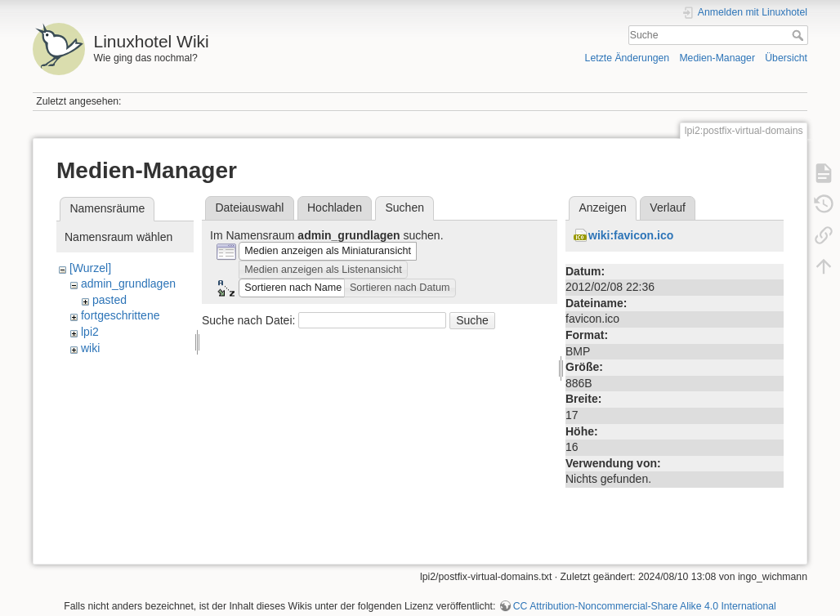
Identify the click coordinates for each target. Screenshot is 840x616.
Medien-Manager (717, 58)
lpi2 (90, 331)
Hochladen (334, 207)
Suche (799, 35)
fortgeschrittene (120, 315)
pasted (109, 299)
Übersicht (786, 58)
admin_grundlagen (128, 283)
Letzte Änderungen (627, 58)
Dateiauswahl (249, 207)
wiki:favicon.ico (630, 235)
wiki (90, 348)
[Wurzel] (90, 268)
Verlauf (668, 207)
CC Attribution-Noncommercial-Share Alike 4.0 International (644, 606)
